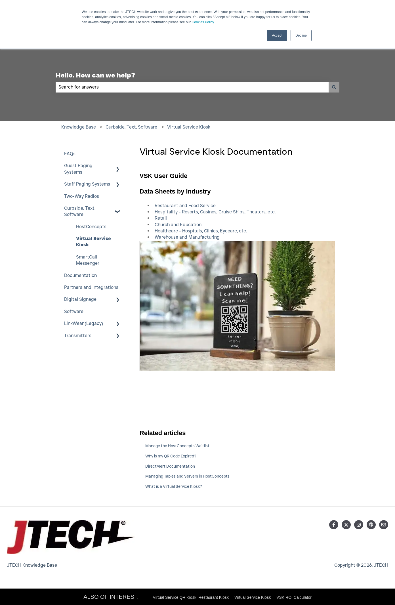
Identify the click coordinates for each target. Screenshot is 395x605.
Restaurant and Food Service (185, 205)
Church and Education (178, 224)
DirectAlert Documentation (170, 466)
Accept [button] (277, 35)
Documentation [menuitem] (80, 275)
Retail (161, 218)
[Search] (334, 87)
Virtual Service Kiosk (188, 127)
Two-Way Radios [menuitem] (81, 196)
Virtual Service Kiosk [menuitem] (93, 241)
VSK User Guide (164, 175)
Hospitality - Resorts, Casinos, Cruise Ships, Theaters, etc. (215, 212)
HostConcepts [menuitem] (91, 226)
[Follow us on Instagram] (358, 524)
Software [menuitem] (73, 311)
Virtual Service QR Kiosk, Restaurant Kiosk (191, 597)
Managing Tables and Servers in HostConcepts (187, 476)
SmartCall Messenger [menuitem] (87, 260)
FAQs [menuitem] (69, 153)
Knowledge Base (78, 127)
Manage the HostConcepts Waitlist (177, 445)
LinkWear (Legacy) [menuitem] (83, 323)
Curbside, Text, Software (131, 127)
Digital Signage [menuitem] (80, 299)
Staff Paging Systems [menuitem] (87, 184)
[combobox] (192, 87)
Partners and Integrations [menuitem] (91, 287)
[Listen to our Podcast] (371, 524)
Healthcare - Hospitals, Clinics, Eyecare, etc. (201, 231)
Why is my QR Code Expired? (170, 456)
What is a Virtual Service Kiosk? (173, 486)
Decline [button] (301, 35)
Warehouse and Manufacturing (187, 237)
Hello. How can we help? (95, 75)
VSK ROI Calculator (294, 597)
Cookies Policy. (203, 22)
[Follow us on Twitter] (346, 524)
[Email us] (383, 524)
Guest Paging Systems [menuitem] (78, 169)
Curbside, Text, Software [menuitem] (79, 211)
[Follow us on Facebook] (333, 524)
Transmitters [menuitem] (77, 335)
